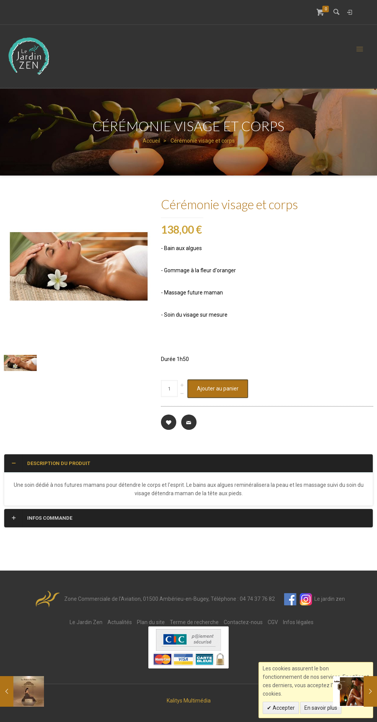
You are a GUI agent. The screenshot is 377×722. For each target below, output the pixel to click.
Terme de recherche (194, 622)
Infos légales (298, 622)
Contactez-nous (243, 622)
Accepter (283, 708)
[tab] (188, 463)
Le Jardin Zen (86, 622)
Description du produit (50, 463)
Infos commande (41, 518)
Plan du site (151, 622)
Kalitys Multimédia (189, 701)
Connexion (349, 12)
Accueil (151, 141)
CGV (273, 622)
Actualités (119, 622)
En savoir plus (320, 708)
